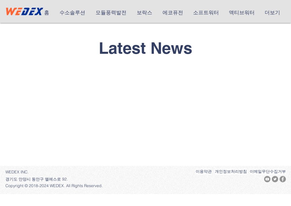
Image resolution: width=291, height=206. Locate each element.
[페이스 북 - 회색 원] (283, 179)
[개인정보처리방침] (231, 172)
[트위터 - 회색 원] (275, 179)
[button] (73, 12)
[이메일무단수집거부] (268, 172)
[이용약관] (204, 172)
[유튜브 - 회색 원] (267, 179)
